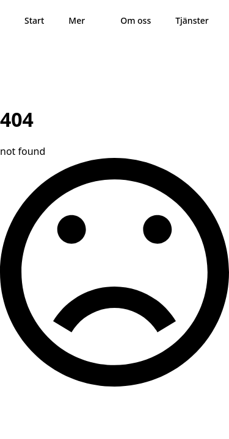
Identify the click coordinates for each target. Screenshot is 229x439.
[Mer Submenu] (96, 20)
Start (34, 20)
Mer (76, 20)
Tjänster (192, 20)
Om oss (135, 20)
